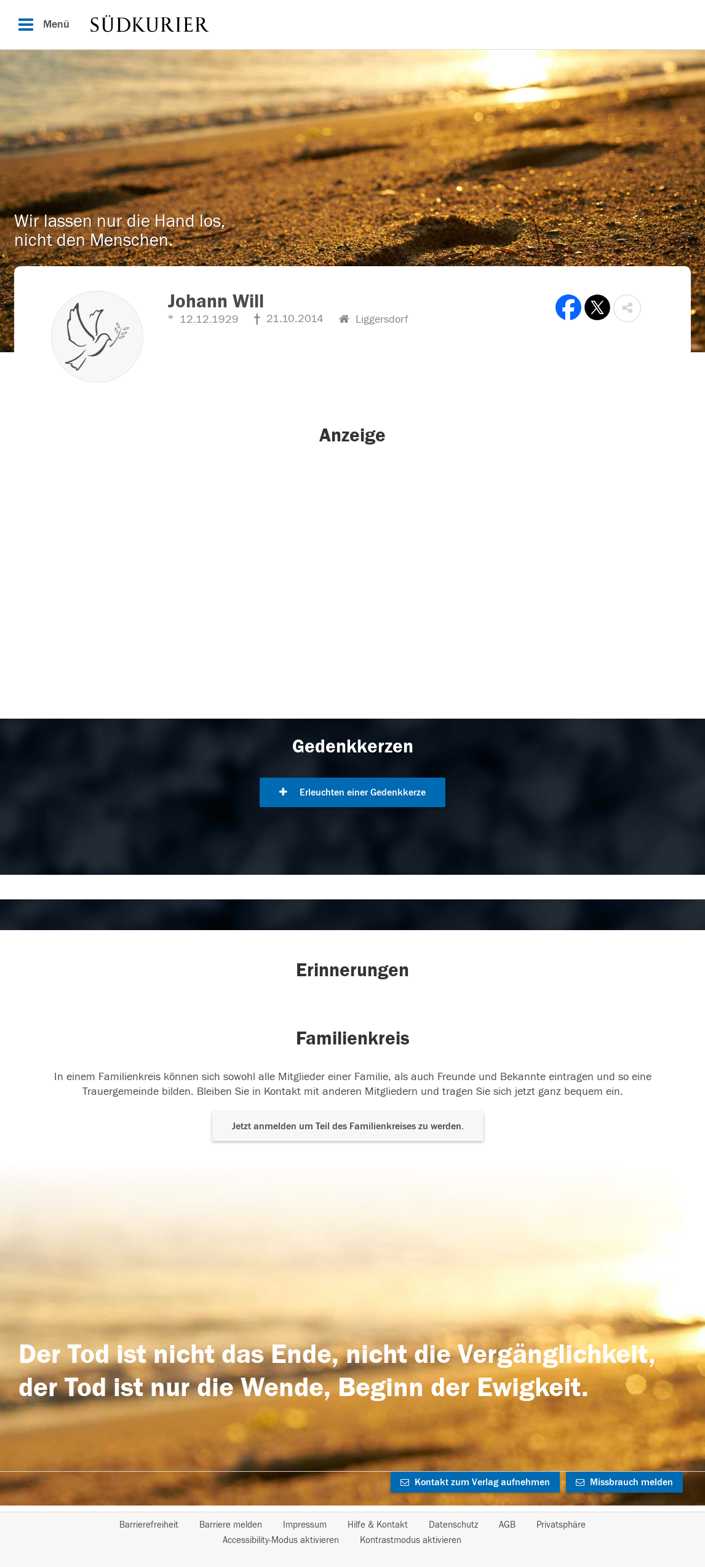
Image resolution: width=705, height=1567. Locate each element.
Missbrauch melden (624, 1482)
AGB (507, 1525)
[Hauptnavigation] (352, 24)
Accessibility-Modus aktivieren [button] (281, 1540)
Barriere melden (230, 1525)
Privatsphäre (561, 1525)
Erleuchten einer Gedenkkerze (352, 792)
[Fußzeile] (352, 1532)
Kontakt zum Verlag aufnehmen (475, 1482)
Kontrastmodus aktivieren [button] (410, 1540)
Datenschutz (453, 1525)
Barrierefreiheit (148, 1525)
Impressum (305, 1525)
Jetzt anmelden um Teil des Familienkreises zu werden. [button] (348, 1126)
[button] (627, 308)
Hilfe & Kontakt (378, 1525)
